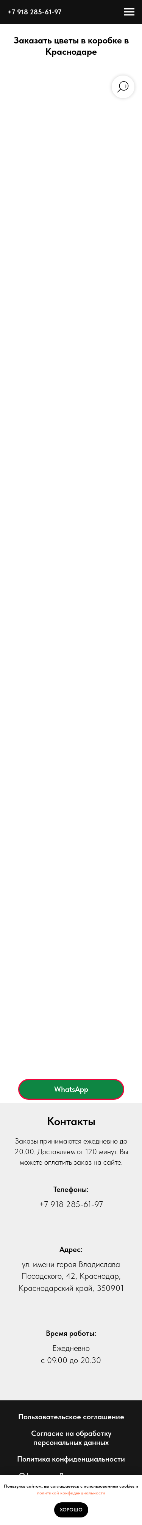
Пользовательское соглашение (71, 1416)
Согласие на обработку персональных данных (71, 1438)
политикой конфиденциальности (71, 1493)
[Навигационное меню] (129, 12)
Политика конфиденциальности (71, 1458)
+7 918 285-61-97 (71, 1204)
